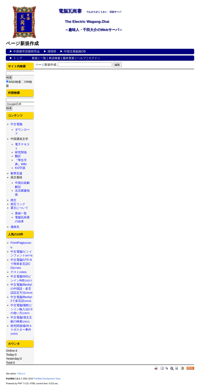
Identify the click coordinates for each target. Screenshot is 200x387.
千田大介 (21, 373)
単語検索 (54, 58)
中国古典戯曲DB (75, 51)
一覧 (43, 58)
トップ (17, 58)
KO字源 (20, 168)
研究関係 (21, 152)
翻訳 (18, 156)
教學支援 (16, 173)
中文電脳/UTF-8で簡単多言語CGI (21, 263)
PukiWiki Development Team (46, 379)
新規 (35, 58)
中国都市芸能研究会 (26, 51)
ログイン (94, 58)
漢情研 (51, 51)
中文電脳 (16, 124)
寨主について (19, 207)
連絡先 (15, 226)
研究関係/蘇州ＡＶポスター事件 (21, 329)
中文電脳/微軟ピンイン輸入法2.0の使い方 (21, 309)
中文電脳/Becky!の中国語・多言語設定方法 (22, 288)
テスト (19, 272)
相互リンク (18, 204)
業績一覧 (21, 213)
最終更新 (69, 58)
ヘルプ (81, 58)
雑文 (13, 200)
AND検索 (15, 81)
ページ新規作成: (46, 64)
